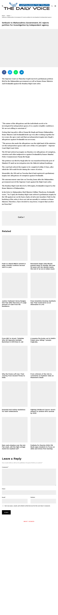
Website (33, 500)
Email (3, 500)
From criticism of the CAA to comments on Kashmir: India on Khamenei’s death (42, 375)
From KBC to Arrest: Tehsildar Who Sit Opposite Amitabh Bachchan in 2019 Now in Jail (13, 340)
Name (3, 492)
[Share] (4, 72)
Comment (5, 467)
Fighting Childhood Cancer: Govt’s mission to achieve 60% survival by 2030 (43, 411)
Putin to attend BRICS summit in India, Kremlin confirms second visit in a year (14, 265)
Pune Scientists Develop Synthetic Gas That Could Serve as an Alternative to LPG (43, 302)
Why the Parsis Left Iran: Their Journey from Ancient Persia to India (13, 375)
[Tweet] (10, 72)
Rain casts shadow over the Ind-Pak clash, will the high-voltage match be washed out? (14, 447)
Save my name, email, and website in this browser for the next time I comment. (27, 509)
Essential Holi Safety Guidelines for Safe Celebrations (13, 410)
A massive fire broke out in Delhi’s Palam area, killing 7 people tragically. (43, 340)
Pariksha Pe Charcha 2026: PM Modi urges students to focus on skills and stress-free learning (43, 447)
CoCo (20, 217)
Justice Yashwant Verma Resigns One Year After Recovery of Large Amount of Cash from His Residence (14, 303)
